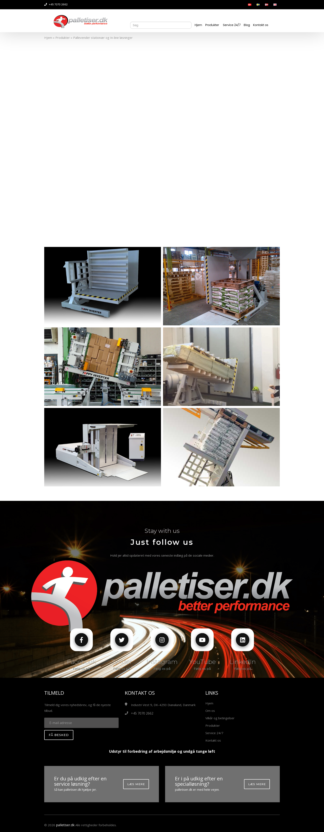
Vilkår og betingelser (220, 718)
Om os (210, 711)
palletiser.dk (65, 825)
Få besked (59, 735)
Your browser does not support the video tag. (162, 139)
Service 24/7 (232, 25)
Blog (247, 25)
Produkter (212, 25)
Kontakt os (260, 25)
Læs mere (136, 784)
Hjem (198, 25)
